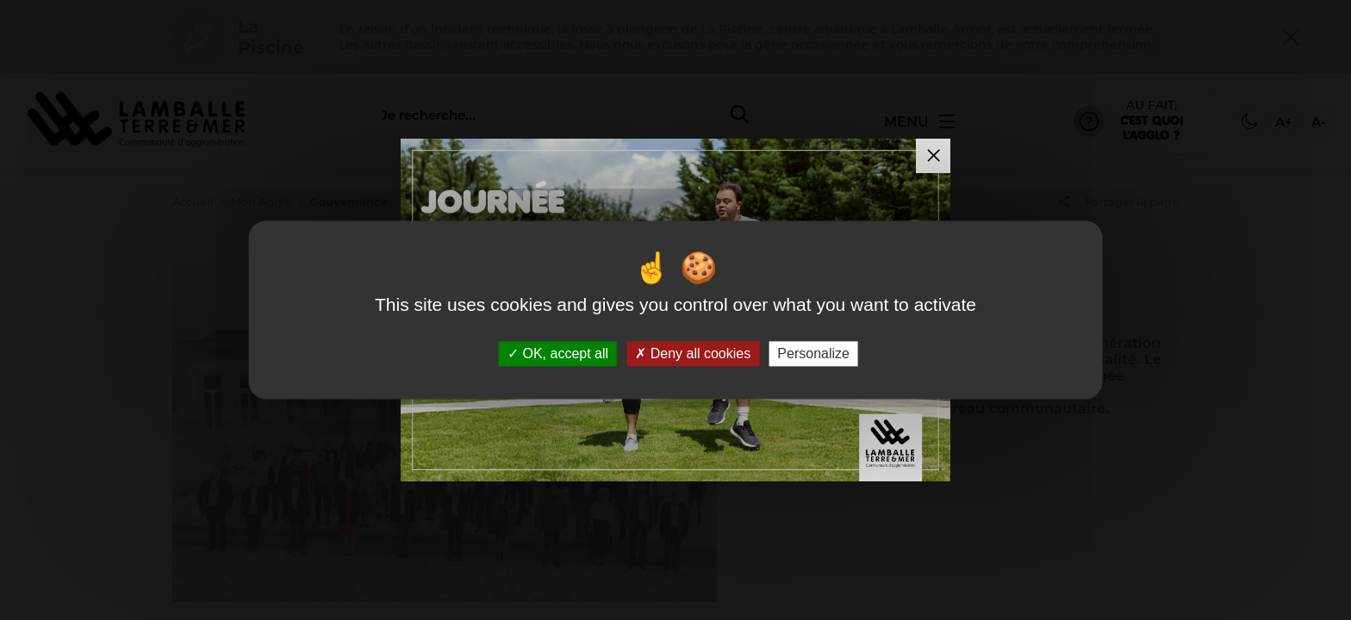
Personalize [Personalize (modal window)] (813, 353)
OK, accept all (557, 353)
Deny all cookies (692, 353)
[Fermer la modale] (933, 156)
